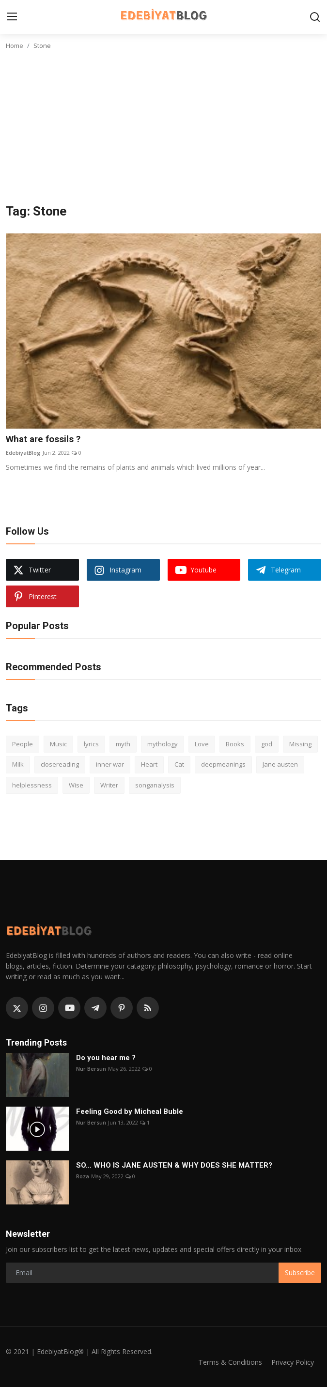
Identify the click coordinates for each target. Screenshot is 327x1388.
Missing (300, 744)
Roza (82, 1176)
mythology (162, 744)
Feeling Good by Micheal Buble (129, 1112)
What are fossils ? (46, 440)
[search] (315, 17)
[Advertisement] (163, 131)
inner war (110, 765)
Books (235, 744)
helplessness (32, 785)
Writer (109, 785)
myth (123, 744)
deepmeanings (223, 765)
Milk (18, 765)
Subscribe (300, 1273)
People (22, 744)
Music (58, 744)
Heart (149, 765)
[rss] (148, 1009)
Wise (76, 785)
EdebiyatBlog (23, 453)
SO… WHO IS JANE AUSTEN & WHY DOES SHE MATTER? (174, 1165)
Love (202, 744)
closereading (60, 765)
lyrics (91, 744)
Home (14, 45)
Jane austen (280, 765)
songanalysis (154, 785)
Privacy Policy (291, 1363)
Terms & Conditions (226, 1363)
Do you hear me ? (106, 1058)
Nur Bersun (91, 1069)
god (266, 744)
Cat (179, 765)
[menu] (12, 17)
